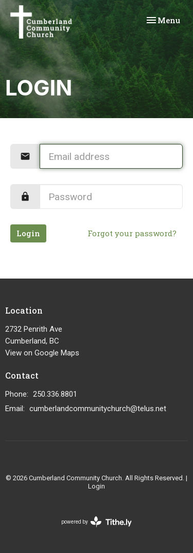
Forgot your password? (132, 233)
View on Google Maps (42, 352)
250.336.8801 (55, 394)
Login (28, 233)
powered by (96, 522)
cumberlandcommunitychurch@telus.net (97, 408)
